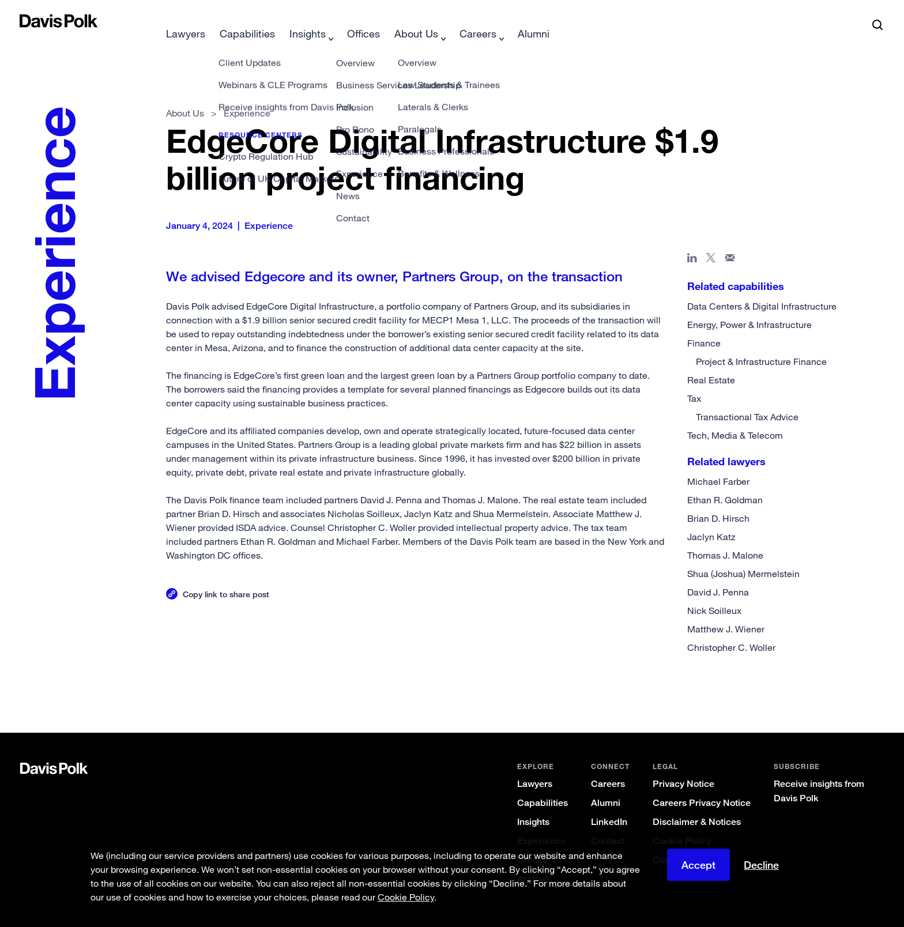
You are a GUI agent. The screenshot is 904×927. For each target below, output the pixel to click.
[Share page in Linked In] (692, 241)
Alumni (605, 784)
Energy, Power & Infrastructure (749, 306)
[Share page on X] (711, 241)
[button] (27, 21)
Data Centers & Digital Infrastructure (762, 287)
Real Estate (711, 361)
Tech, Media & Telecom (735, 417)
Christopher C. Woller (731, 629)
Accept (698, 868)
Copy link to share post (226, 576)
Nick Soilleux (714, 592)
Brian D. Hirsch (718, 500)
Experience (541, 822)
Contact (607, 822)
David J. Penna (718, 573)
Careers (608, 765)
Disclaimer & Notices (697, 803)
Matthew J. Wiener (725, 610)
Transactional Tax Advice (747, 398)
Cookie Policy (682, 822)
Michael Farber (718, 463)
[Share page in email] (730, 241)
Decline (761, 868)
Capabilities (542, 784)
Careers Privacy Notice (702, 784)
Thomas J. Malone (725, 536)
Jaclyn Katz (711, 518)
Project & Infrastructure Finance (761, 343)
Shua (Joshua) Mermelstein (743, 555)
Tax (694, 380)
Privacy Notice (683, 765)
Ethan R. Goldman (725, 481)
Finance (704, 324)
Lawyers (534, 765)
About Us (185, 94)
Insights (533, 803)
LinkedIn (609, 803)
